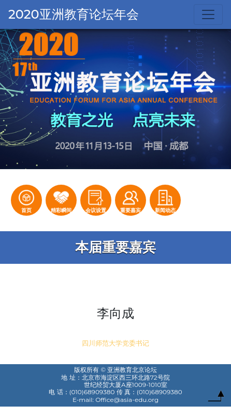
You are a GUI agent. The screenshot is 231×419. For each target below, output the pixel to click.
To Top (216, 398)
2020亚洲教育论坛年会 (73, 14)
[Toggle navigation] (208, 14)
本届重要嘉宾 (115, 247)
